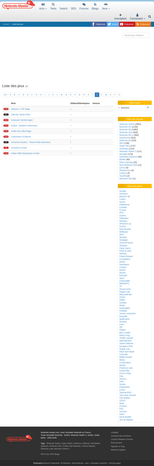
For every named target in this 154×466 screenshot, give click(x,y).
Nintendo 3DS (125, 132)
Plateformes (125, 170)
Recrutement (116, 443)
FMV (121, 381)
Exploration (124, 387)
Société (122, 176)
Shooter (123, 237)
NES (121, 143)
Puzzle (122, 226)
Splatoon (44, 446)
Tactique (123, 245)
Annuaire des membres (121, 436)
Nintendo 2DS (125, 178)
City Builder (124, 398)
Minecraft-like (125, 294)
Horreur (122, 379)
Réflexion (123, 232)
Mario (70, 443)
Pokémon (78, 443)
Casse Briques (126, 256)
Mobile (122, 159)
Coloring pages (115, 463)
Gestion (123, 302)
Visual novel (125, 289)
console (123, 411)
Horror (122, 202)
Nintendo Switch (127, 124)
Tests (53, 6)
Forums (84, 6)
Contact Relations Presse (122, 439)
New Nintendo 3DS (128, 165)
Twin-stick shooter (127, 395)
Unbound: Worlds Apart (22, 120)
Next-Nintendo (77, 463)
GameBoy (124, 148)
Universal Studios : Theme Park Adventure (31, 142)
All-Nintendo (65, 463)
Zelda (64, 443)
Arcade (122, 191)
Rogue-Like (124, 292)
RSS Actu (45, 454)
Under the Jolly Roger (21, 131)
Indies (122, 300)
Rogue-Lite (124, 349)
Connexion (137, 17)
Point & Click (125, 251)
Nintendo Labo (47, 449)
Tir (120, 286)
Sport (121, 278)
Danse (122, 270)
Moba (122, 360)
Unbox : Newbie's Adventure (24, 125)
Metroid (86, 443)
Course (122, 210)
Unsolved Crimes (19, 148)
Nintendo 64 (125, 140)
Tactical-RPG (125, 392)
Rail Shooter (125, 229)
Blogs (95, 6)
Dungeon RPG (126, 346)
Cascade (123, 354)
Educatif (123, 275)
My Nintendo (75, 446)
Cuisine (122, 267)
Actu (43, 6)
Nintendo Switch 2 (127, 151)
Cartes (122, 199)
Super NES (124, 146)
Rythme (123, 253)
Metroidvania (125, 341)
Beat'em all (124, 196)
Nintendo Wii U (126, 135)
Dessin (122, 273)
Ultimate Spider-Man (20, 114)
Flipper (122, 330)
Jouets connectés (127, 313)
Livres (122, 390)
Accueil (6, 24)
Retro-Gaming (126, 162)
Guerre (122, 215)
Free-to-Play (125, 373)
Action (122, 262)
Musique (123, 221)
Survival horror (126, 242)
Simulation (124, 264)
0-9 (5, 95)
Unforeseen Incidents (21, 136)
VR (120, 327)
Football (123, 311)
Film (121, 376)
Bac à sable (124, 332)
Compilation (125, 259)
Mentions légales (118, 450)
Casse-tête (124, 370)
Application (124, 319)
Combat (123, 207)
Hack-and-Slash (126, 351)
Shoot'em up (125, 223)
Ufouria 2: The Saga (20, 109)
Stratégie (123, 240)
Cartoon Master (88, 446)
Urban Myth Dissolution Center (25, 153)
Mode (122, 305)
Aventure (123, 194)
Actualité (123, 154)
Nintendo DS (125, 127)
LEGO (122, 167)
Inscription (120, 17)
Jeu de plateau (126, 420)
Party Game (125, 248)
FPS (121, 213)
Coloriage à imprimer (98, 463)
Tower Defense (126, 343)
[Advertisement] (77, 60)
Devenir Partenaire (51, 463)
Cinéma (123, 173)
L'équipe (114, 432)
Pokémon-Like (126, 368)
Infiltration (124, 218)
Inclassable (124, 281)
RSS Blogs (55, 454)
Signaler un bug (118, 446)
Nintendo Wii (125, 129)
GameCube (124, 138)
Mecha (122, 365)
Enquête (123, 316)
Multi (121, 403)
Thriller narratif (126, 338)
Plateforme (124, 204)
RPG (121, 234)
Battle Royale (125, 357)
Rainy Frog (124, 335)
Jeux (106, 6)
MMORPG (124, 283)
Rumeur (123, 321)
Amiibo (66, 446)
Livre (121, 324)
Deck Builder (125, 417)
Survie (122, 384)
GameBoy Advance (128, 157)
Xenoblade (95, 443)
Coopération (125, 362)
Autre (121, 414)
